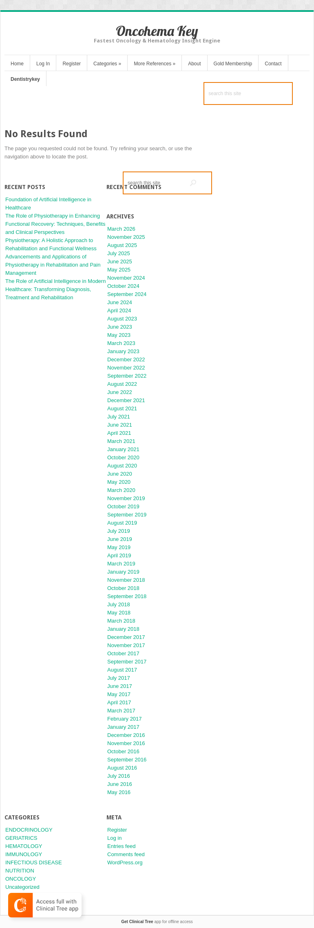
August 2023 (122, 319)
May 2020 (118, 482)
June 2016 (119, 784)
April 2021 (119, 433)
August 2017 (122, 670)
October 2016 (123, 751)
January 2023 (123, 351)
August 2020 (122, 466)
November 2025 (126, 237)
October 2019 (123, 506)
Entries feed (121, 846)
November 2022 (126, 368)
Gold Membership (233, 64)
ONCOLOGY (20, 879)
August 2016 (122, 768)
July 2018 (118, 604)
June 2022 (119, 392)
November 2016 (126, 743)
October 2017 (123, 653)
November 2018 (126, 580)
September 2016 (126, 760)
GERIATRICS (21, 838)
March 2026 (121, 229)
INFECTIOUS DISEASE (33, 862)
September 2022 (126, 376)
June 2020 (119, 474)
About (194, 64)
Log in (114, 838)
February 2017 (124, 719)
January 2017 (123, 727)
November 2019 (126, 498)
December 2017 (126, 637)
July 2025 (118, 253)
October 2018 (123, 588)
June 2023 (119, 327)
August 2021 (122, 408)
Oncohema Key (157, 31)
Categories (107, 64)
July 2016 (118, 776)
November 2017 (126, 645)
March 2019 (121, 564)
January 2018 (123, 629)
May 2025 (118, 270)
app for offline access (156, 921)
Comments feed (126, 854)
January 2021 (123, 449)
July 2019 (118, 531)
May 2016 (118, 792)
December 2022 (126, 359)
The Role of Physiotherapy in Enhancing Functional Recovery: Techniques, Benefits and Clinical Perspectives (55, 224)
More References (154, 64)
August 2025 (122, 245)
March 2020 (121, 490)
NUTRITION (19, 871)
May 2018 (118, 613)
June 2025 (119, 261)
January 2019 (123, 572)
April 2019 (119, 555)
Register (71, 64)
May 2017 (118, 694)
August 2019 (122, 523)
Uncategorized (22, 887)
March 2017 (121, 711)
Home (17, 64)
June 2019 (119, 539)
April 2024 (119, 310)
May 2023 (118, 335)
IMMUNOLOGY (23, 854)
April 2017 (119, 702)
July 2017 (118, 678)
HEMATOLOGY (23, 846)
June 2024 (119, 302)
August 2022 (122, 384)
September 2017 (126, 662)
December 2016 (126, 735)
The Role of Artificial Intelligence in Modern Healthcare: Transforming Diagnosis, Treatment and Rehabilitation (55, 289)
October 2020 (123, 457)
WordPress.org (124, 862)
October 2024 (123, 286)
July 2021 (118, 417)
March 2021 (121, 441)
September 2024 (126, 294)
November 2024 (126, 278)
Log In (43, 64)
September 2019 (126, 515)
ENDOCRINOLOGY (29, 830)
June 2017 (119, 686)
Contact (273, 64)
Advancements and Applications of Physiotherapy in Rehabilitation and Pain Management (52, 265)
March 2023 (121, 343)
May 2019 (118, 547)
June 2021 (119, 425)
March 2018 (121, 621)
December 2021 (126, 400)
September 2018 (126, 596)
